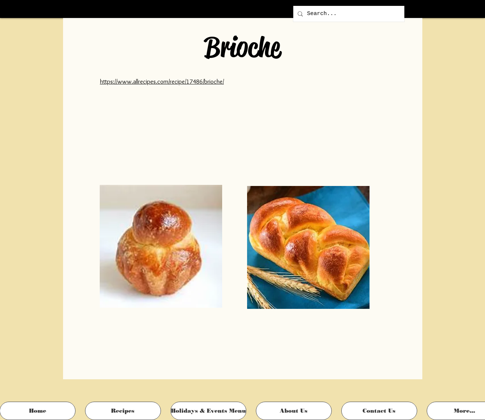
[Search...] (348, 14)
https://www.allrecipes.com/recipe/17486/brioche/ (162, 81)
